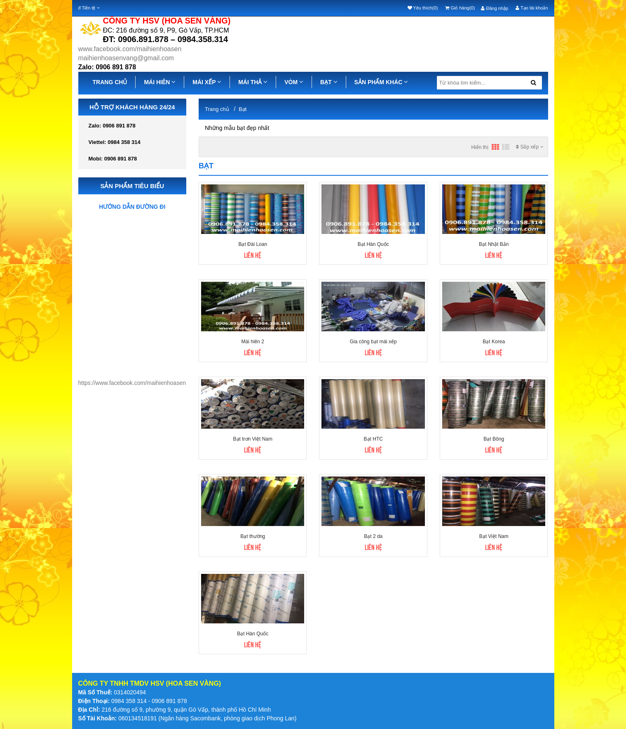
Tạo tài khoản (532, 7)
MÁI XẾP (206, 82)
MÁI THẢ (252, 82)
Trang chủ (217, 109)
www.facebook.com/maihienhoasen (130, 48)
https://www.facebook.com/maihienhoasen (132, 383)
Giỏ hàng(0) (460, 7)
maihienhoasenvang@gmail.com (126, 57)
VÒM (293, 82)
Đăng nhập (494, 8)
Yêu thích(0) (423, 7)
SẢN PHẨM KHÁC (381, 82)
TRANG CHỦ (110, 82)
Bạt (242, 109)
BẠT (329, 82)
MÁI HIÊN (160, 82)
